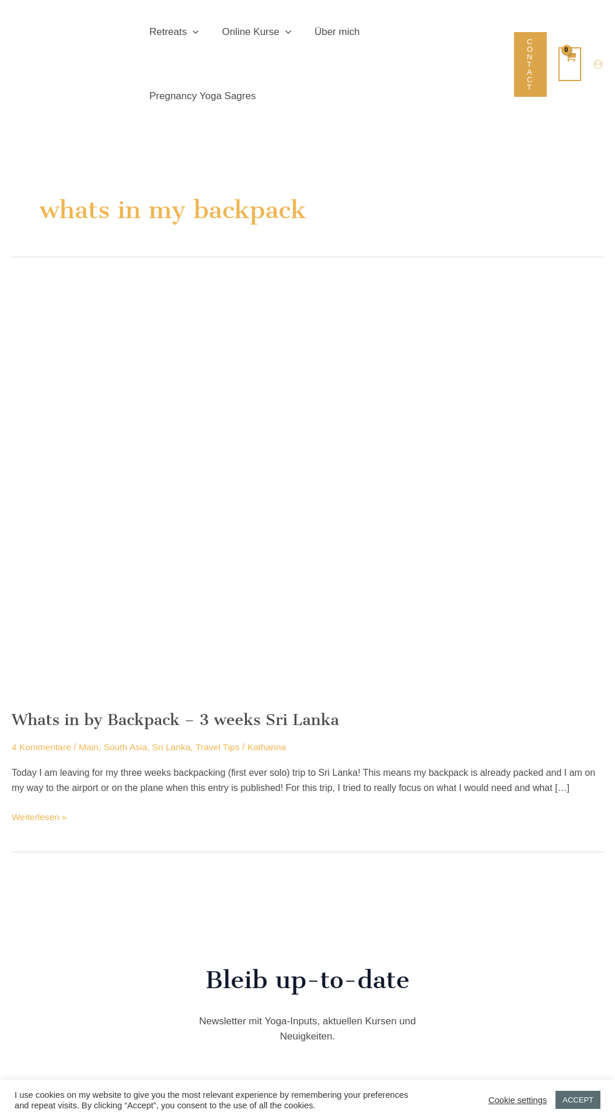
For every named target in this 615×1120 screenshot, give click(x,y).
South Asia (128, 683)
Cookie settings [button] (517, 1100)
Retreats (172, 33)
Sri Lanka (175, 683)
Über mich (328, 32)
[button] (191, 33)
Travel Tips (223, 683)
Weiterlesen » (40, 753)
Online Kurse (250, 33)
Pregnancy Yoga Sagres (424, 32)
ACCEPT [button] (577, 1100)
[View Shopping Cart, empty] (569, 32)
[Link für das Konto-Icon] (598, 32)
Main (91, 683)
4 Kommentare (42, 683)
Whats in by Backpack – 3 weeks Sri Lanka (181, 656)
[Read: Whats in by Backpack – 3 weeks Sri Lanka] (307, 424)
